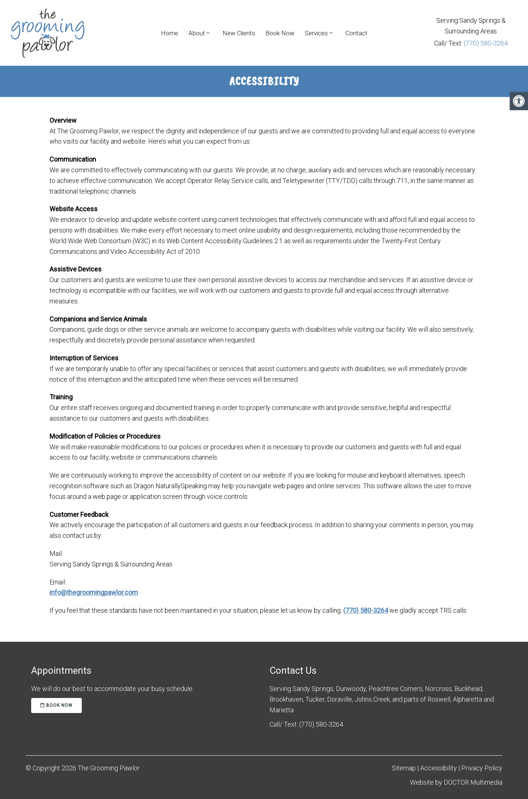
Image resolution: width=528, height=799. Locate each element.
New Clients (239, 33)
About (196, 33)
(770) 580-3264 (486, 43)
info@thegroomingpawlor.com (94, 592)
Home (169, 33)
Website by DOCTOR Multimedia (456, 782)
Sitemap (404, 768)
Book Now (279, 33)
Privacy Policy (481, 768)
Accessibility (438, 768)
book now (56, 705)
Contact (356, 33)
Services (316, 33)
